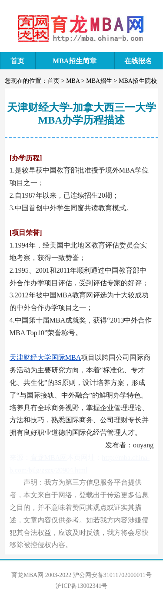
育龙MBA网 (48, 457)
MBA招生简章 (74, 61)
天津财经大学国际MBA (45, 357)
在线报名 (138, 61)
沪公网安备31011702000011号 (112, 575)
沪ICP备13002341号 (82, 586)
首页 (17, 61)
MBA (73, 81)
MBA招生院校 (138, 81)
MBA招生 (99, 81)
